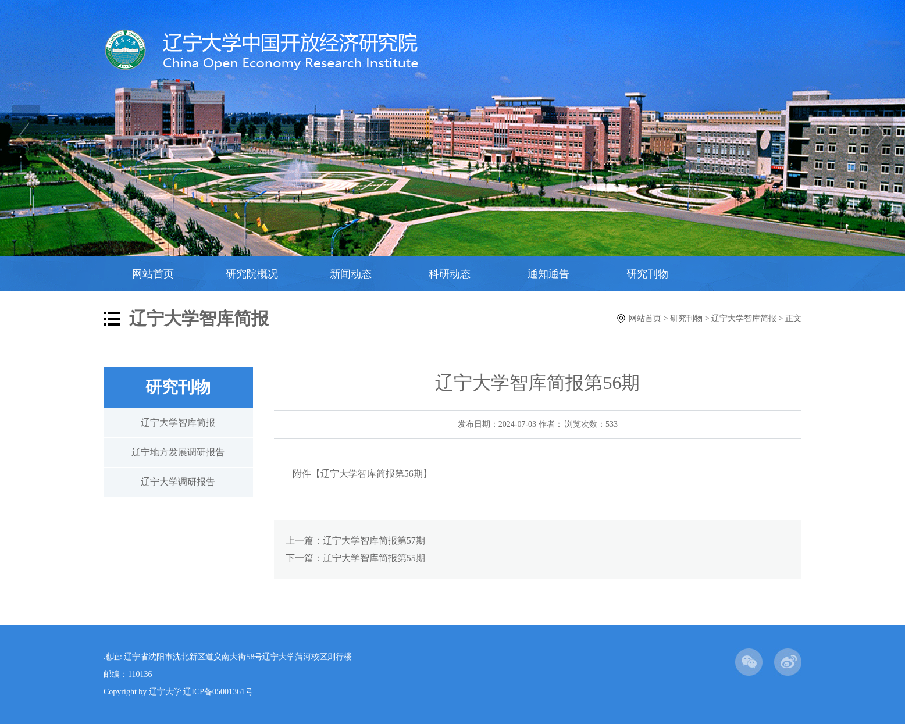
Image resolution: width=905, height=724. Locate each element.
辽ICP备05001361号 (218, 691)
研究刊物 (647, 274)
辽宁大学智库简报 (743, 318)
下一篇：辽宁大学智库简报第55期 (355, 558)
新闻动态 (351, 274)
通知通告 (548, 274)
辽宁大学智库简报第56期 (371, 474)
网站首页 (153, 274)
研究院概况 (252, 274)
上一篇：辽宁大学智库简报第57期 (355, 540)
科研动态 (450, 274)
